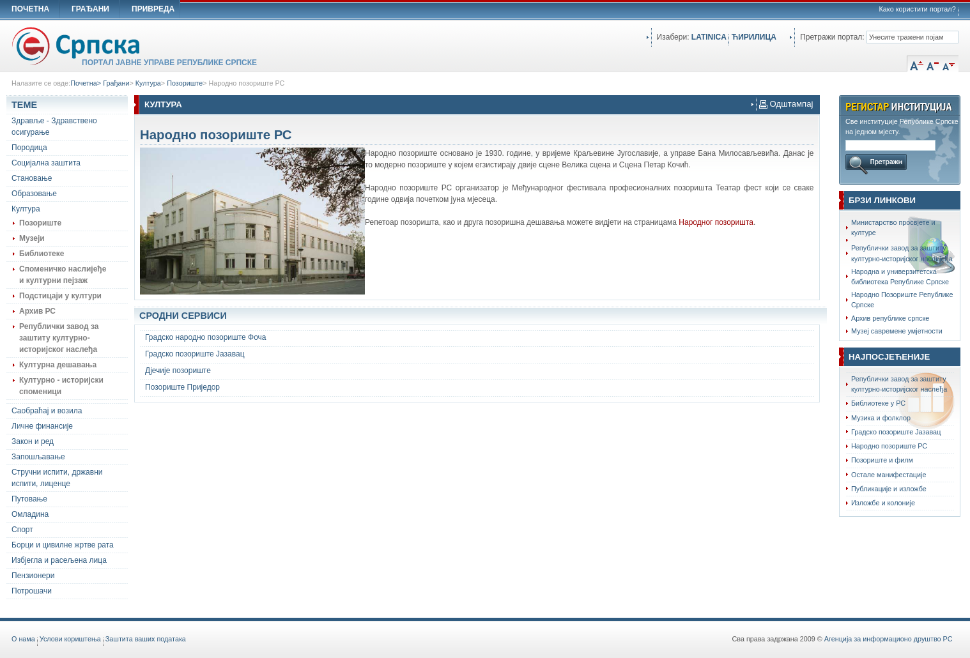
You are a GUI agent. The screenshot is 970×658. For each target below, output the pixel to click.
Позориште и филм (882, 460)
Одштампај (786, 104)
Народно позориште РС (246, 83)
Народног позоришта (716, 222)
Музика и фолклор (881, 418)
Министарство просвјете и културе (893, 227)
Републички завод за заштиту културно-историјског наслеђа (899, 384)
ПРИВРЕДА (153, 8)
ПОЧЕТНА (30, 8)
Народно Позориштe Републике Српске (902, 300)
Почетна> (86, 83)
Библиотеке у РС (878, 403)
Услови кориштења (70, 639)
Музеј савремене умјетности (897, 331)
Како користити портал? (917, 9)
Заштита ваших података (145, 639)
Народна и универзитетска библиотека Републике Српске (900, 277)
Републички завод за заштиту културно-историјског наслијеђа (902, 253)
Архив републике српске (890, 318)
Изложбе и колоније (883, 503)
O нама (23, 639)
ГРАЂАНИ (90, 8)
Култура (148, 83)
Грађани (116, 83)
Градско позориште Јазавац (896, 432)
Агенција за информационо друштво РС (888, 639)
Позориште (185, 83)
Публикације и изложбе (889, 489)
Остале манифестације (888, 474)
